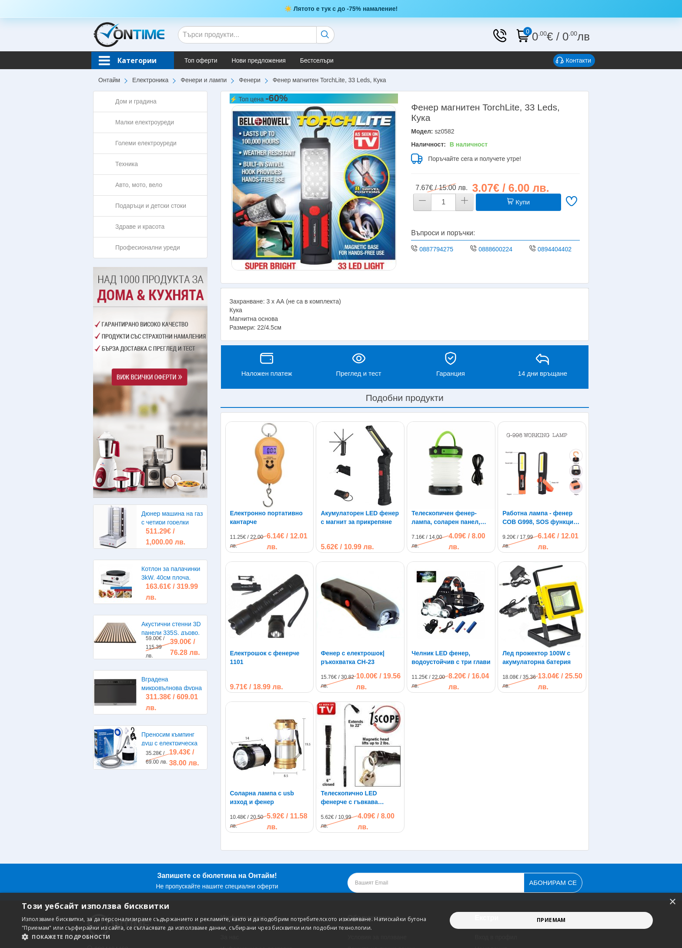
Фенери (250, 80)
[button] (228, 936)
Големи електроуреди (146, 143)
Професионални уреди (147, 247)
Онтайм (109, 80)
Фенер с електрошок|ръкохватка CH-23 (352, 657)
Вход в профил (496, 858)
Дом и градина (136, 101)
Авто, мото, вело (138, 184)
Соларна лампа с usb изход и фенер (262, 719)
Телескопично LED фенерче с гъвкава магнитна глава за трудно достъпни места (359, 719)
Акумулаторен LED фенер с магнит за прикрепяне (360, 517)
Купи (518, 202)
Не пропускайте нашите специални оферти (217, 801)
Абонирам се (553, 804)
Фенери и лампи (204, 80)
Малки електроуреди (144, 122)
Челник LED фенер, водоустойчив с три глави (450, 657)
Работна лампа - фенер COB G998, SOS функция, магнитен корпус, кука (540, 518)
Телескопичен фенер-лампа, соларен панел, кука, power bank (445, 518)
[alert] (341, 920)
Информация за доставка (257, 870)
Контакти (573, 61)
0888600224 (495, 249)
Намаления (491, 870)
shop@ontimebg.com (123, 882)
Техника (126, 163)
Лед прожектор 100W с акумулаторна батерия (536, 579)
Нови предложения (259, 60)
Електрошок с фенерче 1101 (265, 657)
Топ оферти (200, 60)
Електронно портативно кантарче (266, 517)
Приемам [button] (551, 920)
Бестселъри (317, 60)
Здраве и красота (139, 226)
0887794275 (436, 249)
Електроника (150, 80)
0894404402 (555, 249)
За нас (230, 858)
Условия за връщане (250, 882)
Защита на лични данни (381, 870)
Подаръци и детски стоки (150, 205)
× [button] (672, 902)
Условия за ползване (377, 858)
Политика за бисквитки (380, 882)
